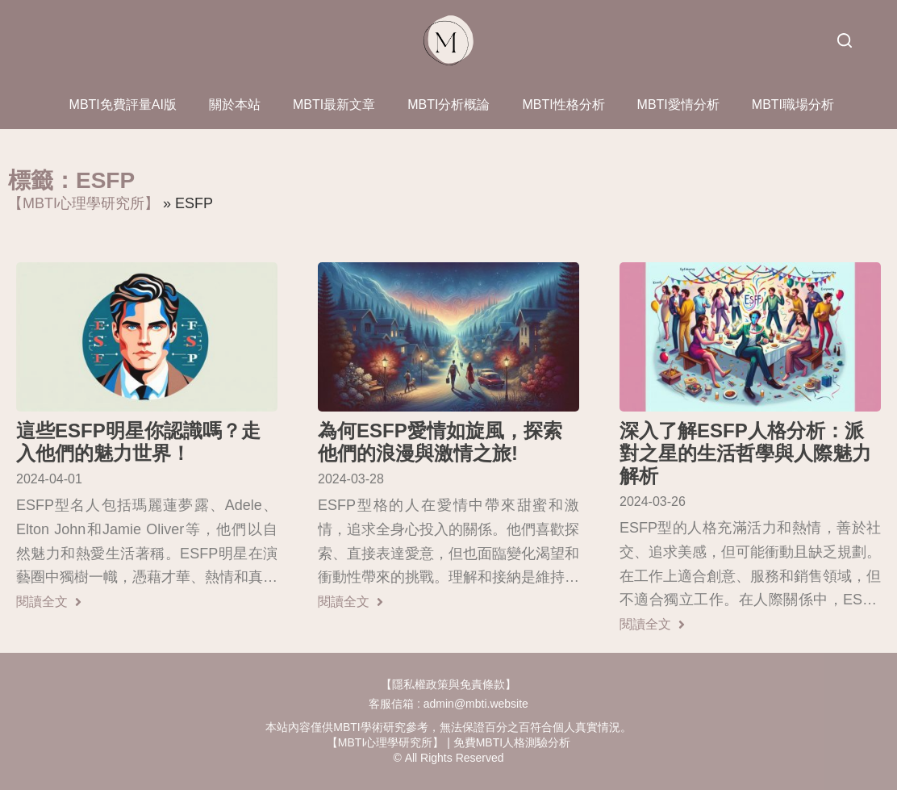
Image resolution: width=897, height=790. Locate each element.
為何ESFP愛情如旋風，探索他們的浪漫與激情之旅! (440, 442)
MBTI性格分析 (563, 104)
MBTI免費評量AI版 (123, 104)
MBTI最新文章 (334, 104)
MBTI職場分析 (793, 104)
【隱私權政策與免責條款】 (448, 684)
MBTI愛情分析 (678, 104)
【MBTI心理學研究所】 (83, 203)
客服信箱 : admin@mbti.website (448, 703)
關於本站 (235, 104)
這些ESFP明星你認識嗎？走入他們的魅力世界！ (138, 442)
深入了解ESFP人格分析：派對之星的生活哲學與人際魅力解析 (745, 453)
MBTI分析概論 (448, 104)
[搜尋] (844, 40)
